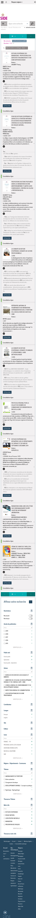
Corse (19, 869)
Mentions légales (28, 841)
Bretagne (20, 861)
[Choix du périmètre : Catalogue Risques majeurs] (4, 23)
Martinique (20, 889)
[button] (35, 2)
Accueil (14, 841)
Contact (20, 841)
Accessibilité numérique (20, 844)
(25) (18, 699)
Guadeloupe (21, 874)
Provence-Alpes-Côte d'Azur (20, 906)
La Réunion (20, 886)
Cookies (11, 844)
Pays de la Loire (21, 901)
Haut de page (7, 841)
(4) (18, 794)
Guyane (20, 876)
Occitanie (20, 899)
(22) (18, 647)
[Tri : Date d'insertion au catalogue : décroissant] (17, 48)
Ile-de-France (21, 884)
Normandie (20, 891)
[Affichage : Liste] (14, 36)
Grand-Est (20, 871)
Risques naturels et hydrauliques (14, 883)
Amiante (13, 853)
